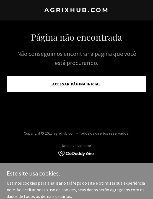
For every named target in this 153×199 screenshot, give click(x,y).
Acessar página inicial (76, 84)
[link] (76, 10)
